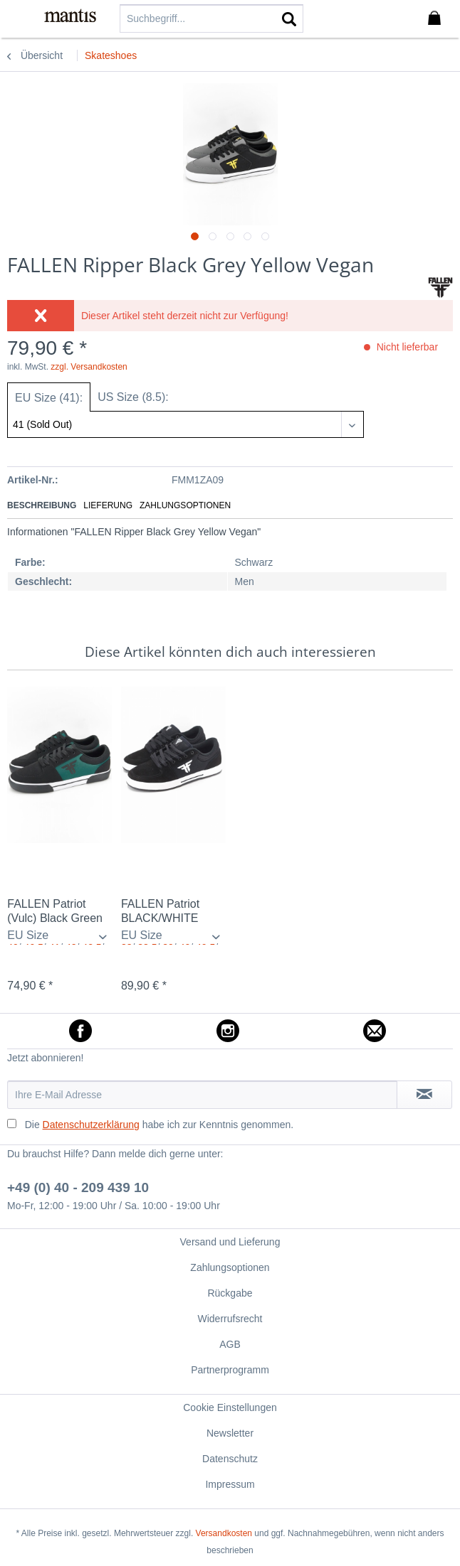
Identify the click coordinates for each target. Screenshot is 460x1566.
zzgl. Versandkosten (89, 367)
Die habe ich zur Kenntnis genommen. (159, 1124)
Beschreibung (41, 505)
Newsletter (230, 1433)
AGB (230, 1344)
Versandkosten (224, 1533)
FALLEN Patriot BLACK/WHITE (160, 911)
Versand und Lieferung (230, 1242)
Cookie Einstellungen (230, 1407)
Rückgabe (229, 1293)
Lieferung (107, 505)
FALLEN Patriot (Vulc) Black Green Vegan (55, 912)
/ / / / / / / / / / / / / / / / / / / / (59, 937)
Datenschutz (230, 1458)
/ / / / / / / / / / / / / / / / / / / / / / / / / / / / (173, 937)
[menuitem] (20, 18)
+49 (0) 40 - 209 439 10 (78, 1187)
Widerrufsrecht (229, 1318)
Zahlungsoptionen (185, 505)
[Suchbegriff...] (211, 18)
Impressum (229, 1484)
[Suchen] (289, 18)
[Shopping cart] (437, 18)
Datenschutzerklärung (91, 1124)
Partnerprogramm (230, 1369)
